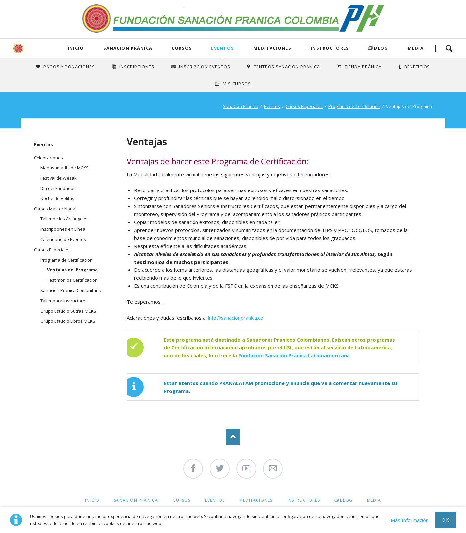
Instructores (330, 48)
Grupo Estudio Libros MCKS (67, 321)
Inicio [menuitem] (92, 500)
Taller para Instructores (64, 301)
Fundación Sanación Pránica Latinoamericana (294, 355)
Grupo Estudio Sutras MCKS (68, 311)
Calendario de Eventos (63, 239)
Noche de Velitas (57, 198)
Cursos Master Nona (54, 209)
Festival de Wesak (58, 178)
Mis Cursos (237, 84)
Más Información (409, 520)
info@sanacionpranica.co (235, 317)
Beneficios (417, 67)
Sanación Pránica (128, 48)
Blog (381, 48)
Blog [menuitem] (346, 500)
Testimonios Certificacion (72, 280)
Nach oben (233, 437)
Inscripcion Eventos (204, 67)
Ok (445, 520)
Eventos (222, 48)
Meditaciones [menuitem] (255, 500)
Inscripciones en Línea (62, 229)
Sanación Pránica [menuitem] (136, 500)
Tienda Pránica (363, 67)
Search (449, 48)
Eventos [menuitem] (215, 500)
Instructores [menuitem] (303, 500)
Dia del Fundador (57, 188)
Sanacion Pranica (240, 106)
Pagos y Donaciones (69, 67)
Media (416, 48)
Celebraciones (48, 158)
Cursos (182, 48)
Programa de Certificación (354, 106)
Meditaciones (272, 48)
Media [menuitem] (374, 500)
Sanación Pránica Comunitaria (70, 290)
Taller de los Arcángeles (64, 219)
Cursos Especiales (304, 106)
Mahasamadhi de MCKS (64, 168)
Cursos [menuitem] (181, 500)
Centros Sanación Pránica (286, 67)
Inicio (76, 48)
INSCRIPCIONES (136, 67)
